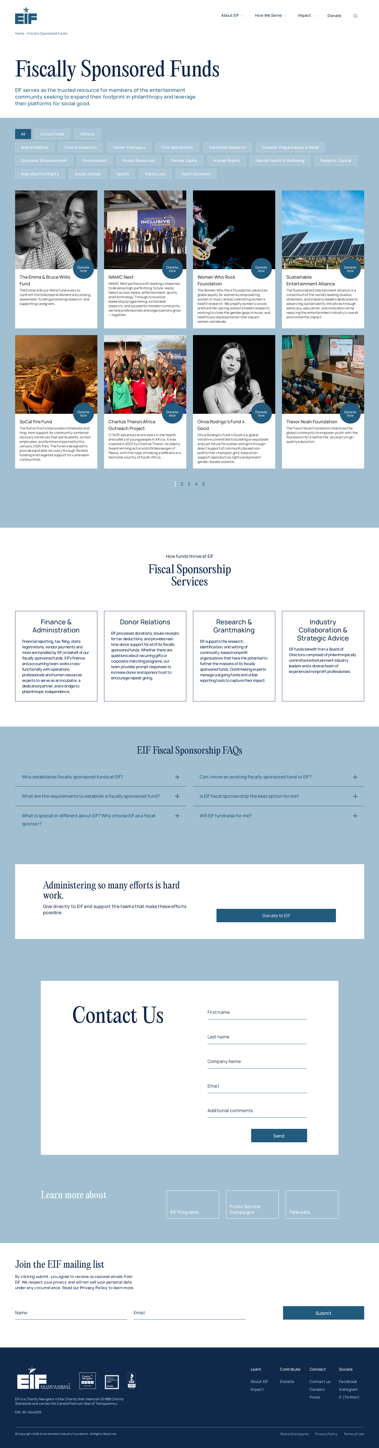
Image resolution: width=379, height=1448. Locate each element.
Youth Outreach (196, 173)
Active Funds (52, 134)
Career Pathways (129, 147)
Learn (256, 1369)
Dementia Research (227, 147)
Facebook (348, 1381)
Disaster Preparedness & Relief (290, 147)
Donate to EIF (276, 915)
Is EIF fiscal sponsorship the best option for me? (249, 796)
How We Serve (271, 15)
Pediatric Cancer (336, 160)
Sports (123, 173)
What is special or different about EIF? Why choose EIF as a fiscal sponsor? (88, 820)
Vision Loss (155, 173)
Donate (335, 15)
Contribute (290, 1369)
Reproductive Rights (40, 173)
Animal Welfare (35, 147)
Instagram (348, 1389)
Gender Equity (184, 160)
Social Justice (88, 173)
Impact (308, 15)
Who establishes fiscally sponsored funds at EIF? (72, 777)
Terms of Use (354, 1434)
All (23, 134)
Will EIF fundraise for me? (226, 816)
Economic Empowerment (44, 160)
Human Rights (226, 160)
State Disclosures (294, 1434)
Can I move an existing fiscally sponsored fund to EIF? (256, 777)
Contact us (320, 1381)
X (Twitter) (349, 1397)
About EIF (233, 15)
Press (315, 1397)
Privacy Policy (94, 1287)
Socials (345, 1369)
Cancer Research (80, 147)
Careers (317, 1389)
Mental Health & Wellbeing (280, 160)
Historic (87, 134)
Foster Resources (139, 160)
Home (19, 33)
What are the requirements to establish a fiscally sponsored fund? (91, 796)
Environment (95, 160)
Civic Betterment (177, 147)
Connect (318, 1369)
